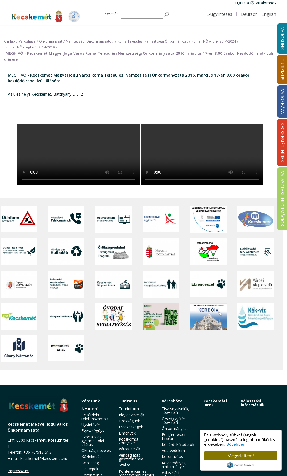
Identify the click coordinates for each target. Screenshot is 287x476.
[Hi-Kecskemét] (255, 219)
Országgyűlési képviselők (174, 420)
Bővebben (236, 444)
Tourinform (129, 408)
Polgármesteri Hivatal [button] (174, 436)
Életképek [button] (89, 468)
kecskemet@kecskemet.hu (43, 458)
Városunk (90, 401)
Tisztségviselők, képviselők (175, 410)
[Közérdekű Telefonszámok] (66, 219)
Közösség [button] (90, 462)
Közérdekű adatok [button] (178, 444)
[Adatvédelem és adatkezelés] (113, 219)
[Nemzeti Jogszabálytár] (161, 251)
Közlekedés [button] (91, 456)
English (268, 14)
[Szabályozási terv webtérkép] (255, 251)
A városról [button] (90, 408)
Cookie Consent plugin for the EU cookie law (240, 465)
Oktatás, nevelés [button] (96, 450)
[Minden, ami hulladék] (66, 251)
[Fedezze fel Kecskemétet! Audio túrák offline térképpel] (66, 284)
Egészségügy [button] (92, 430)
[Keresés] (142, 14)
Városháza (172, 401)
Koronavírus (172, 456)
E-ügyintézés (219, 14)
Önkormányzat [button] (175, 428)
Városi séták (129, 448)
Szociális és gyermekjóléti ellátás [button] (93, 440)
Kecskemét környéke (128, 440)
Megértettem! (240, 456)
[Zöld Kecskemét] (19, 316)
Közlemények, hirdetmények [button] (174, 464)
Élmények (127, 433)
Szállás (125, 465)
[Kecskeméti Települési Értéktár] (113, 284)
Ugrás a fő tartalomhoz (255, 2)
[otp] (161, 316)
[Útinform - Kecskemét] (19, 219)
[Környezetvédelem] (66, 316)
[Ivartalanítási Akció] (66, 348)
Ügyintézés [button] (91, 424)
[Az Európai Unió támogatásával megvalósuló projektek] (208, 219)
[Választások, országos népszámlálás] (208, 251)
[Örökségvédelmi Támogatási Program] (113, 251)
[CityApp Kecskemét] (19, 284)
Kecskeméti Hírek (215, 402)
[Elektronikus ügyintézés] (161, 219)
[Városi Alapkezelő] (255, 284)
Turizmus (128, 401)
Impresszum (18, 470)
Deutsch (249, 14)
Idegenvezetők (131, 414)
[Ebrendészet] (208, 284)
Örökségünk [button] (129, 420)
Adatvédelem (173, 450)
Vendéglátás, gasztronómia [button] (131, 457)
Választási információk (253, 402)
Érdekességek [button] (131, 426)
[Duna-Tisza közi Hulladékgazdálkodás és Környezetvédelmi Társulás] (19, 251)
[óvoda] (113, 316)
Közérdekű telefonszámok (94, 416)
